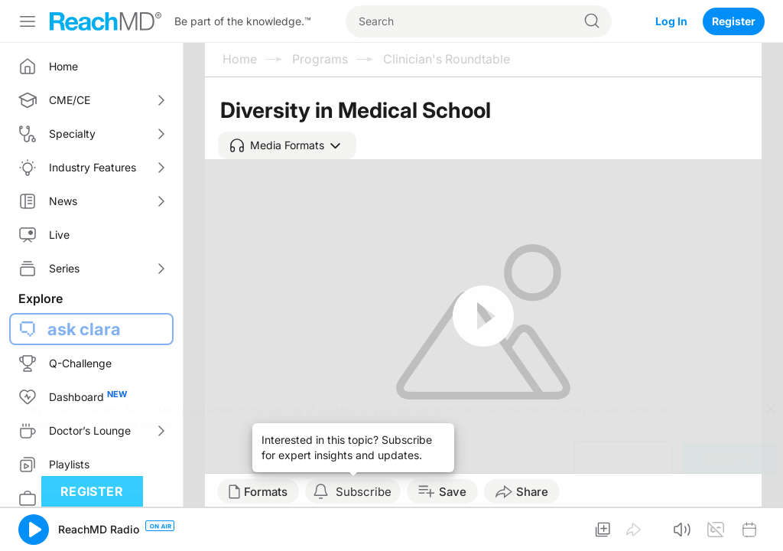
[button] (287, 145)
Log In (671, 21)
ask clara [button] (84, 329)
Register (733, 21)
